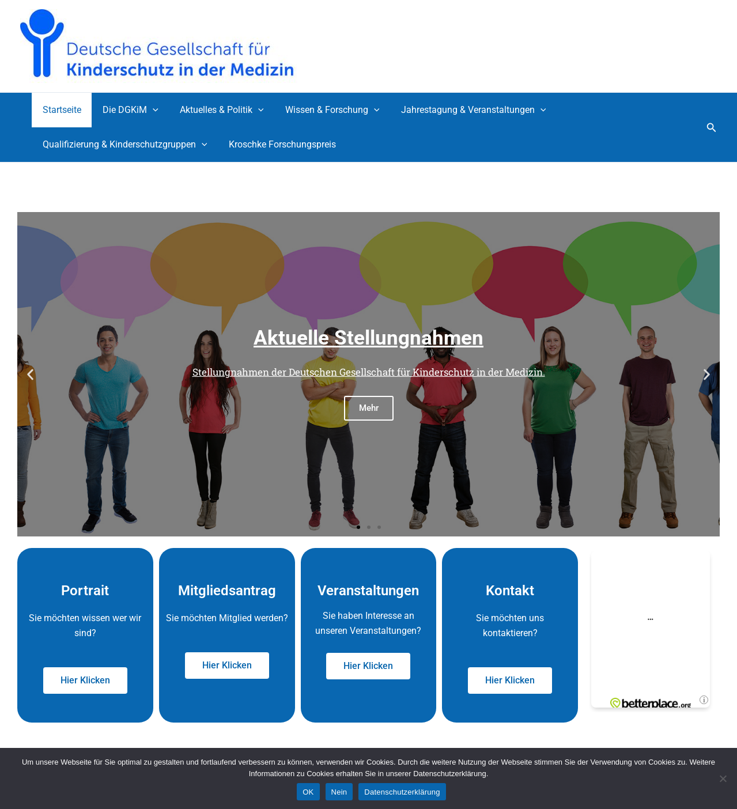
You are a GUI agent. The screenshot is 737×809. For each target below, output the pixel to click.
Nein (339, 792)
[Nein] (722, 778)
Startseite (60, 109)
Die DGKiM (126, 110)
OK (308, 792)
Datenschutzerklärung (402, 792)
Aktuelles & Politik (214, 110)
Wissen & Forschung (321, 110)
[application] (148, 110)
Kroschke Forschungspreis (277, 144)
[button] (711, 127)
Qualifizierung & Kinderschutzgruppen (123, 144)
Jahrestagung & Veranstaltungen (459, 110)
